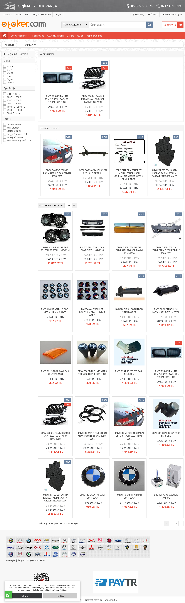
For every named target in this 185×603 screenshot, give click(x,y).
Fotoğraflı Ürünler (15, 137)
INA (9, 76)
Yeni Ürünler (13, 127)
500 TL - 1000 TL (15, 103)
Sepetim (170, 25)
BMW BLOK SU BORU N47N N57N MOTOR (129, 311)
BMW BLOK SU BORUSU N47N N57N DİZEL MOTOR (166, 311)
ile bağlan (171, 14)
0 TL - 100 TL (13, 93)
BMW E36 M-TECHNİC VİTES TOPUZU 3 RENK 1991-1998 (92, 373)
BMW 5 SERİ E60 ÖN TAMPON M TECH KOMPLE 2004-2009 (166, 250)
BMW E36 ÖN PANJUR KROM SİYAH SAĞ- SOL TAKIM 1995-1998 (92, 99)
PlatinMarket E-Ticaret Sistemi (83, 599)
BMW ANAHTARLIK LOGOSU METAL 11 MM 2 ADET (55, 311)
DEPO (10, 72)
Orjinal (10, 79)
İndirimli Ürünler (14, 124)
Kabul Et (24, 596)
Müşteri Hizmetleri (36, 560)
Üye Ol (153, 14)
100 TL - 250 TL (15, 97)
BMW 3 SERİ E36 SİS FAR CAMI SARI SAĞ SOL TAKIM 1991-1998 (129, 250)
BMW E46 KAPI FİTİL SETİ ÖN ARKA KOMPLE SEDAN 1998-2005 (92, 435)
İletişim (21, 560)
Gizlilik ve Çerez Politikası (56, 590)
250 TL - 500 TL (15, 100)
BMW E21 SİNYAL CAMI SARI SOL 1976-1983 (55, 373)
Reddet (60, 596)
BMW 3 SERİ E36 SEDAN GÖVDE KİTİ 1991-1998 (92, 249)
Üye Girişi (138, 14)
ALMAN (11, 66)
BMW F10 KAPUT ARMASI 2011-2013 (129, 496)
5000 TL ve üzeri (15, 113)
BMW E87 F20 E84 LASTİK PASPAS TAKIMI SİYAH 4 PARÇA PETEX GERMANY (164, 173)
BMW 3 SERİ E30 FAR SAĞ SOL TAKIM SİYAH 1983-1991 (55, 249)
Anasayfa (11, 560)
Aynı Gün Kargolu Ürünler (19, 140)
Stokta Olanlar (14, 130)
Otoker (10, 82)
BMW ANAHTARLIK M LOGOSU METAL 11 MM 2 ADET (92, 312)
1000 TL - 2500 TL (16, 106)
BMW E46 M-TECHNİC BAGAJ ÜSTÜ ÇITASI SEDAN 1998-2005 (57, 173)
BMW (9, 69)
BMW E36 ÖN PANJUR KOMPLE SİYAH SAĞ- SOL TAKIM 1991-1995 (57, 99)
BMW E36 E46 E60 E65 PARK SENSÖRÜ (129, 373)
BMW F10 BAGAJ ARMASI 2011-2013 (92, 496)
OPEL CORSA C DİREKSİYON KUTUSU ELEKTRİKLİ (93, 172)
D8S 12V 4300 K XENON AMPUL (166, 496)
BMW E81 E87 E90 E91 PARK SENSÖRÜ (166, 434)
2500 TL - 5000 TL (16, 110)
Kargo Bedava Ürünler (18, 134)
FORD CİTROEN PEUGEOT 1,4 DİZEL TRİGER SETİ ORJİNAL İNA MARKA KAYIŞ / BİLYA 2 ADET (128, 174)
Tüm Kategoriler (18, 35)
